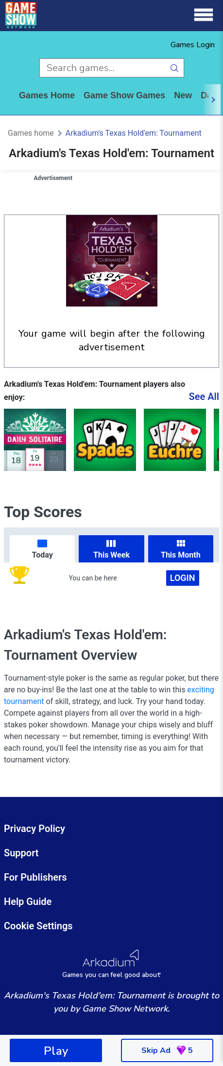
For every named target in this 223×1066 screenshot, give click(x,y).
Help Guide (27, 901)
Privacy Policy (34, 828)
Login (182, 578)
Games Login (193, 44)
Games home (47, 95)
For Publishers (35, 877)
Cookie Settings (38, 926)
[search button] (174, 67)
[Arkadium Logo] (111, 964)
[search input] (102, 67)
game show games (124, 95)
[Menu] (203, 15)
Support (21, 853)
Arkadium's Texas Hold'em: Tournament (134, 133)
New (183, 95)
